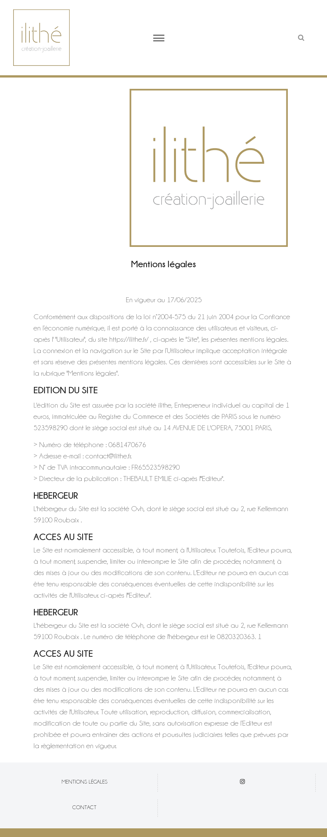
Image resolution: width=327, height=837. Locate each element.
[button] (163, 38)
